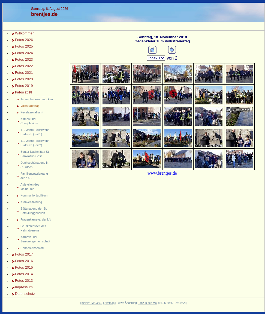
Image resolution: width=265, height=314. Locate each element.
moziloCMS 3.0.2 (92, 302)
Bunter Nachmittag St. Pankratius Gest (35, 154)
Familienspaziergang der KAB (34, 176)
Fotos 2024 (24, 53)
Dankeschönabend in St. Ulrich (34, 165)
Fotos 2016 (24, 261)
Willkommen (24, 33)
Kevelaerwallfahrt (31, 112)
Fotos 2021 (24, 73)
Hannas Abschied (32, 248)
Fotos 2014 (24, 274)
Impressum (24, 287)
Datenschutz (25, 294)
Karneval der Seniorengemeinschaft (35, 239)
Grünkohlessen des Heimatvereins (33, 228)
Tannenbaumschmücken (36, 99)
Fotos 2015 (24, 267)
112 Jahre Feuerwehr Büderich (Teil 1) (34, 132)
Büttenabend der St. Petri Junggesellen (33, 211)
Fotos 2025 (24, 46)
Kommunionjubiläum (33, 195)
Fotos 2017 (24, 254)
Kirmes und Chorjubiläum (29, 121)
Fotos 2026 (24, 40)
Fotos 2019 (24, 86)
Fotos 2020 (24, 79)
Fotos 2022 (24, 66)
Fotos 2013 (24, 280)
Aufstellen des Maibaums (29, 186)
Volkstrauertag (30, 105)
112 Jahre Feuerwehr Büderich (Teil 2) (34, 143)
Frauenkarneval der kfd (35, 219)
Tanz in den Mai (147, 302)
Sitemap (109, 302)
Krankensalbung (31, 202)
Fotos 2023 (24, 59)
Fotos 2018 (23, 92)
